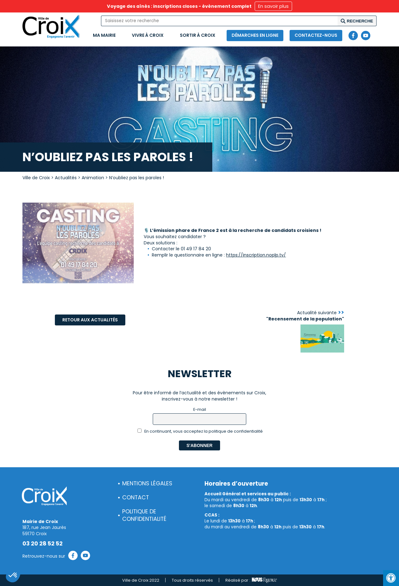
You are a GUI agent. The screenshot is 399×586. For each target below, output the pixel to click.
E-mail (199, 409)
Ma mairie (104, 35)
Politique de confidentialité (144, 515)
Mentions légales (147, 483)
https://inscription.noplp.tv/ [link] (256, 255)
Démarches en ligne (255, 35)
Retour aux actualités (90, 320)
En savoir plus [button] (273, 6)
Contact (135, 497)
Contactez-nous (316, 35)
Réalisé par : (251, 580)
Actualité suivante (305, 316)
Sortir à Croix (197, 35)
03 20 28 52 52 (42, 543)
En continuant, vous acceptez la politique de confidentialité (200, 431)
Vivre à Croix (148, 35)
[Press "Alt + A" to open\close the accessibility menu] (391, 578)
